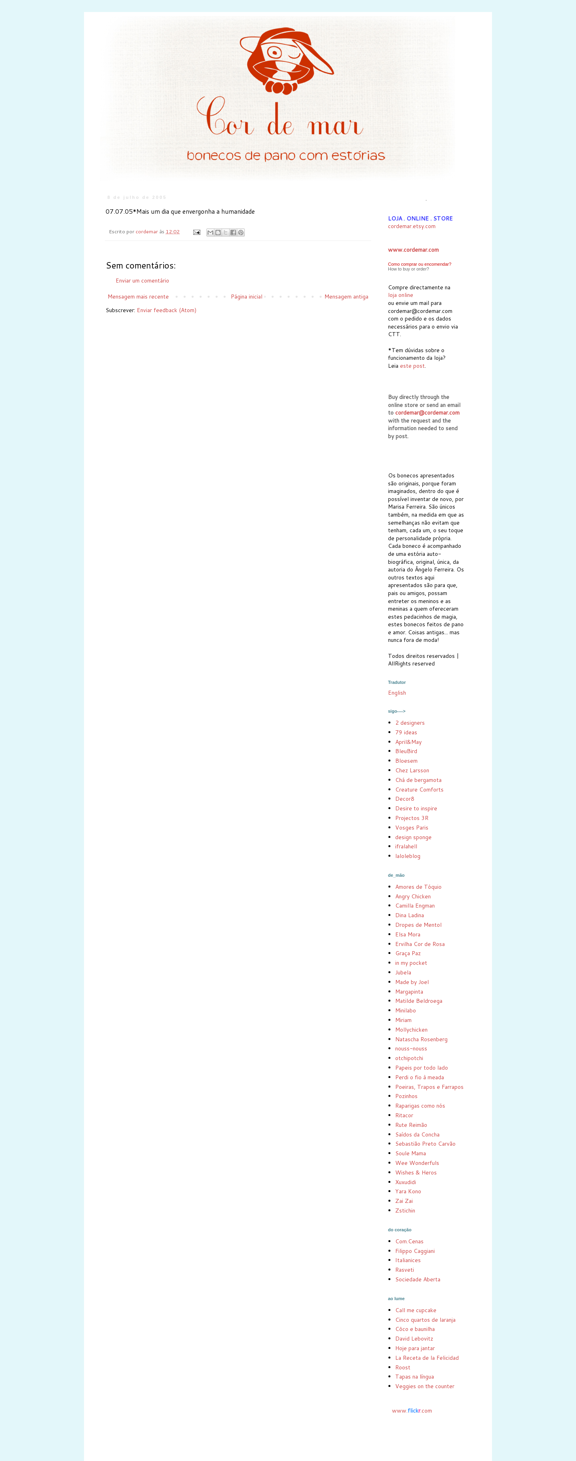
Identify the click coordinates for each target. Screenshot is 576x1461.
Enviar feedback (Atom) (166, 310)
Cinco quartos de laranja (425, 1320)
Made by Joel (412, 982)
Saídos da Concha (417, 1134)
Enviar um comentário (142, 281)
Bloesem (406, 761)
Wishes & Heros (416, 1172)
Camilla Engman (415, 906)
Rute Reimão (411, 1125)
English (397, 693)
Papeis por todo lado (421, 1068)
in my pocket (411, 963)
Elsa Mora (407, 934)
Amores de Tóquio (418, 887)
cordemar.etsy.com (412, 226)
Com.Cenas (409, 1241)
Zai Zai (404, 1201)
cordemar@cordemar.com (427, 413)
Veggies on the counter (424, 1386)
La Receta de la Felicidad (427, 1358)
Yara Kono (408, 1191)
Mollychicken (411, 1030)
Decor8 (404, 799)
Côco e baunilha (415, 1329)
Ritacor (404, 1115)
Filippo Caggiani (415, 1251)
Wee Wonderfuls (417, 1163)
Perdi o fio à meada (419, 1077)
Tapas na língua (414, 1377)
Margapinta (409, 992)
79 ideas (406, 732)
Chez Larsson (412, 770)
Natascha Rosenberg (421, 1039)
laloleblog (407, 856)
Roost (402, 1367)
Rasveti (404, 1270)
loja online (400, 295)
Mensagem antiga (346, 297)
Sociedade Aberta (417, 1279)
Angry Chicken (413, 896)
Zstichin (405, 1210)
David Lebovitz (414, 1339)
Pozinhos (406, 1096)
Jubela (403, 972)
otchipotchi (409, 1058)
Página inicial (246, 297)
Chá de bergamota (418, 780)
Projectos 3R (411, 818)
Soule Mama (410, 1153)
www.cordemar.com (413, 250)
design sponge (413, 837)
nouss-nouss (411, 1048)
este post (412, 366)
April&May (408, 742)
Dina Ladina (409, 915)
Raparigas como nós (420, 1106)
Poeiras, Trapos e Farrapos (429, 1087)
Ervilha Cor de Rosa (420, 944)
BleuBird (406, 751)
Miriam (403, 1020)
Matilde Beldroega (418, 1001)
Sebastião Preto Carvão (425, 1144)
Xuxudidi (405, 1182)
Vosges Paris (411, 828)
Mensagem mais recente (138, 297)
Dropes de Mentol (418, 925)
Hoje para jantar (415, 1348)
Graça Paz (408, 953)
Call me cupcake (415, 1310)
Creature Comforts (419, 790)
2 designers (410, 723)
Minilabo (405, 1010)
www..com (412, 1411)
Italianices (408, 1260)
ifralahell (406, 846)
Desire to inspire (416, 808)
